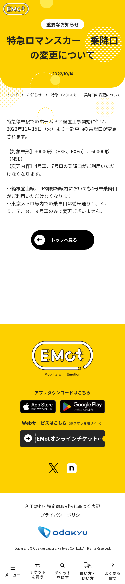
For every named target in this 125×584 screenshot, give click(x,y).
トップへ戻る (64, 240)
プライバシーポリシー (62, 515)
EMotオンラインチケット (67, 438)
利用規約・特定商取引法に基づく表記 (62, 506)
